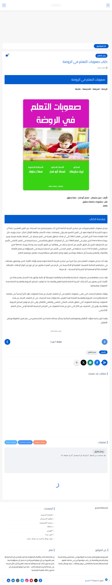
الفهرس (50, 531)
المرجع (87, 580)
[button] (97, 362)
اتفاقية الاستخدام (46, 519)
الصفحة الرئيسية (47, 515)
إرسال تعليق (99, 451)
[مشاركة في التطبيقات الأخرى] (77, 362)
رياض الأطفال (101, 55)
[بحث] (4, 5)
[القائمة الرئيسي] (108, 5)
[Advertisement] (56, 27)
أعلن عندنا (49, 535)
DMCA (49, 527)
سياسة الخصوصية (46, 523)
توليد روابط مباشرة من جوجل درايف (40, 539)
